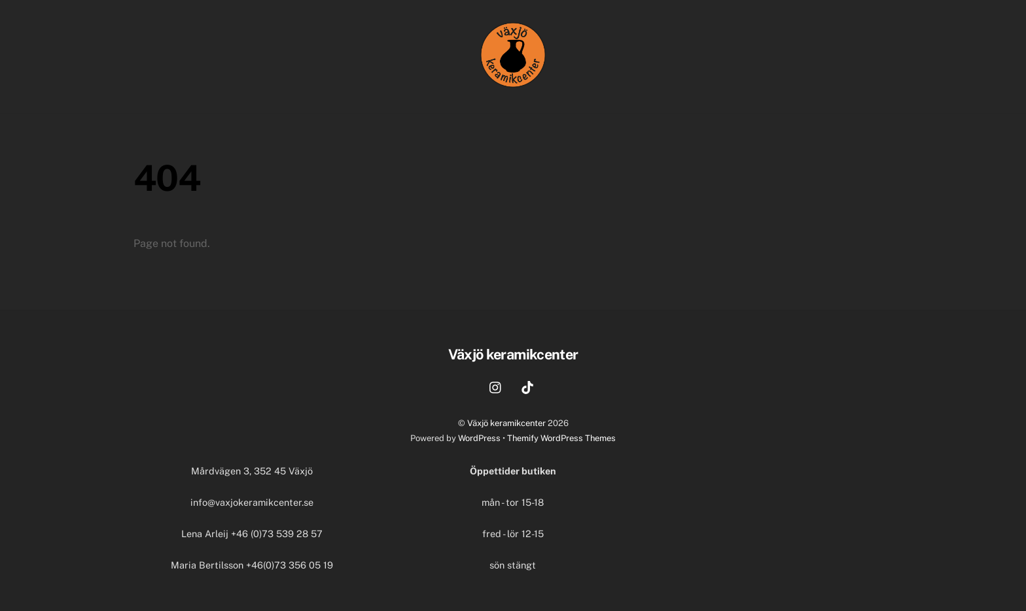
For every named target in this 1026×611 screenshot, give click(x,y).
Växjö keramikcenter (506, 423)
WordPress (479, 438)
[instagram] (496, 385)
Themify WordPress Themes (561, 438)
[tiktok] (527, 385)
